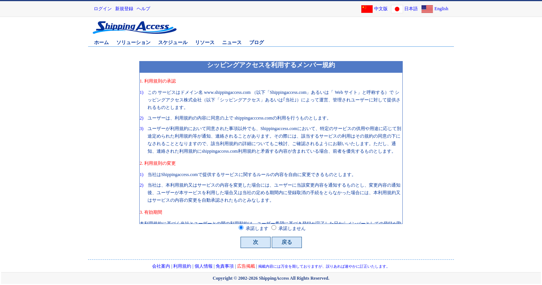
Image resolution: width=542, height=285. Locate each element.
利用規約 (182, 266)
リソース (205, 42)
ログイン (103, 8)
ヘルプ (143, 8)
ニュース (232, 42)
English (441, 8)
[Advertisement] (365, 31)
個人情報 (204, 266)
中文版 (381, 8)
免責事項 (225, 266)
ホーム (101, 42)
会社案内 (161, 266)
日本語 (411, 8)
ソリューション (133, 42)
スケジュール (172, 42)
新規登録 (124, 8)
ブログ (256, 42)
